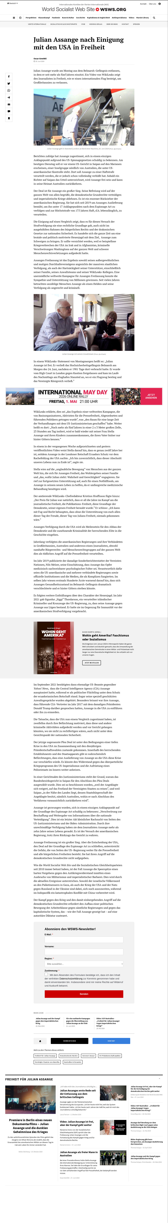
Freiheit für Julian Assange (45, 1056)
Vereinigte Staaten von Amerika (47, 1062)
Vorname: (49, 947)
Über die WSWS (112, 24)
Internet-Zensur (88, 1056)
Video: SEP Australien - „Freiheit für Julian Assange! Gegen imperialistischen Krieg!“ (108, 1022)
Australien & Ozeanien (72, 1062)
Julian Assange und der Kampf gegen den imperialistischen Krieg (48, 1021)
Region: (48, 959)
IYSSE (83, 24)
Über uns (152, 4)
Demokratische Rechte (69, 1056)
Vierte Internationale (37, 24)
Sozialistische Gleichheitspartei (63, 24)
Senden (84, 994)
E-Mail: (48, 935)
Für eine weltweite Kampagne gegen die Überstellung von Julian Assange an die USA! (78, 1021)
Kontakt (143, 4)
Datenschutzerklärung (70, 978)
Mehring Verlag (95, 24)
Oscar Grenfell (40, 58)
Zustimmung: (51, 971)
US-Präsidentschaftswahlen (109, 1056)
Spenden (136, 24)
